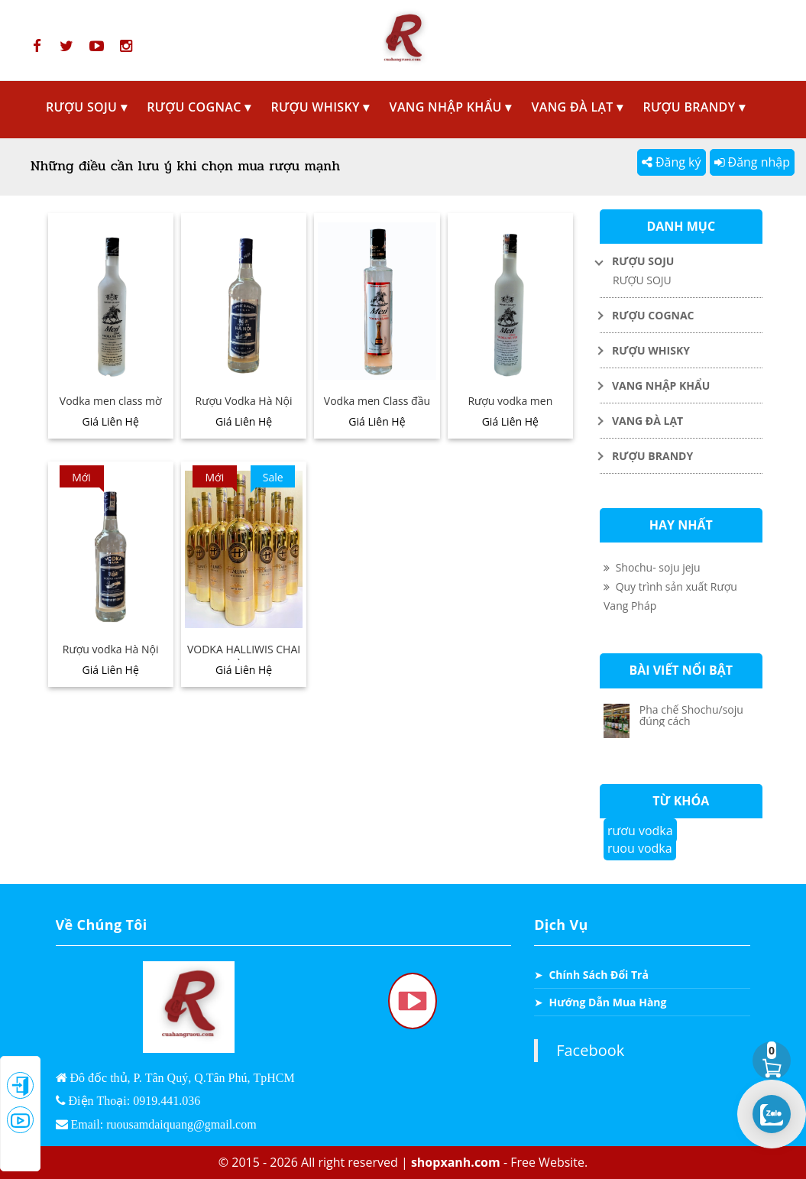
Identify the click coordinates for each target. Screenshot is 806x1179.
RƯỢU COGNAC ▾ (199, 107)
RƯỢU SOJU (642, 280)
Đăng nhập (752, 162)
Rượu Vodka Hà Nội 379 (244, 409)
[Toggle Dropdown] (681, 260)
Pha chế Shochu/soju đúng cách (691, 715)
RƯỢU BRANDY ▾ (694, 107)
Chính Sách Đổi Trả (599, 974)
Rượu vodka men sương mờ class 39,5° (510, 409)
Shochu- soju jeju (652, 567)
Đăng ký (671, 162)
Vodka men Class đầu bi (377, 409)
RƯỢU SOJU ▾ (86, 107)
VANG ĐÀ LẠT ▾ (577, 107)
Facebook (590, 1050)
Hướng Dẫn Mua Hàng (607, 1002)
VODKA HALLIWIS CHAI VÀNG (243, 657)
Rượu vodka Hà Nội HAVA (111, 657)
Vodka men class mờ (111, 401)
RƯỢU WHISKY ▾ (319, 107)
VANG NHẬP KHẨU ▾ (451, 107)
